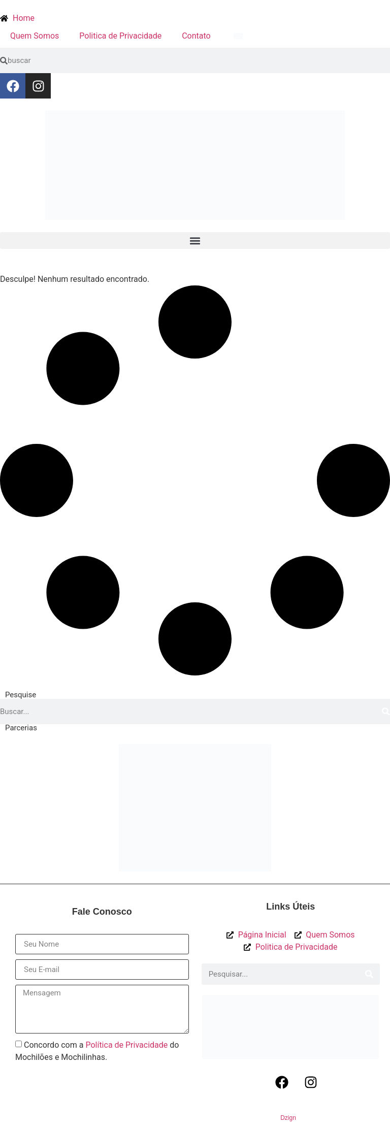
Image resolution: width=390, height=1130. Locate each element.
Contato (196, 36)
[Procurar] (386, 711)
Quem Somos (34, 36)
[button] (195, 240)
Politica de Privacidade (120, 36)
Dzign (288, 1117)
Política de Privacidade (126, 1045)
